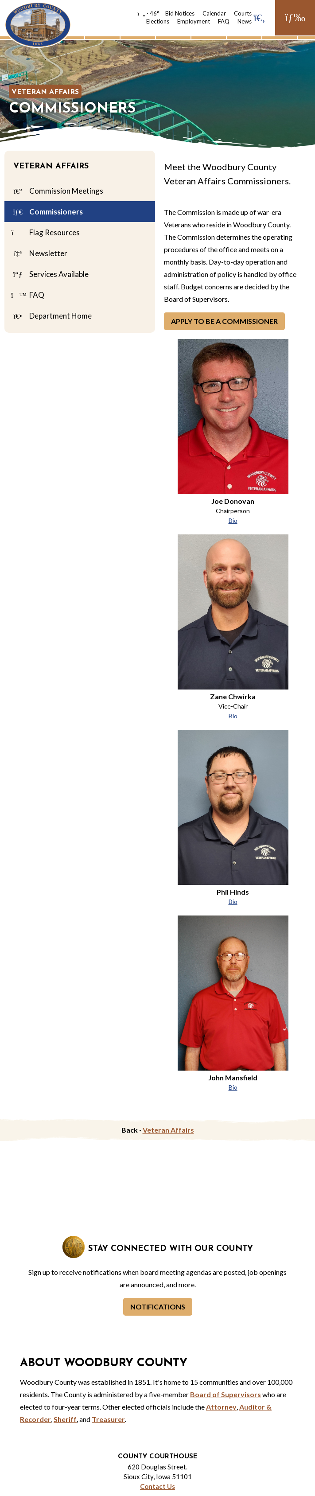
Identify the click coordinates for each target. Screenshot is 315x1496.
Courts (243, 13)
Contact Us (157, 1486)
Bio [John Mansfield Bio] (233, 1087)
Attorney (221, 1406)
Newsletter (39, 254)
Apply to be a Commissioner (224, 321)
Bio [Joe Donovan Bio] (233, 520)
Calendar (214, 13)
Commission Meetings (57, 191)
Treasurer (108, 1419)
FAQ (223, 21)
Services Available (50, 274)
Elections (157, 21)
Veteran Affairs (45, 92)
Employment (193, 21)
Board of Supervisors (225, 1394)
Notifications (157, 1306)
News (244, 21)
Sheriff (65, 1419)
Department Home (51, 316)
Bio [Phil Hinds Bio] (233, 901)
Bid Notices (179, 13)
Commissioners (47, 212)
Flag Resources (45, 233)
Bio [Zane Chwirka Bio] (233, 716)
